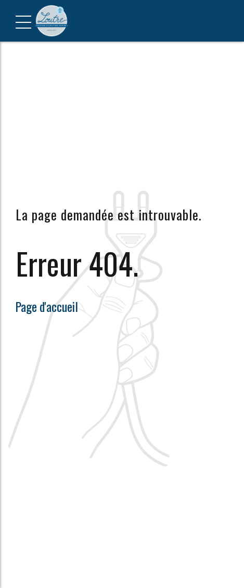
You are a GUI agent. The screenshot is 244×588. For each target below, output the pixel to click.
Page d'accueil (47, 306)
